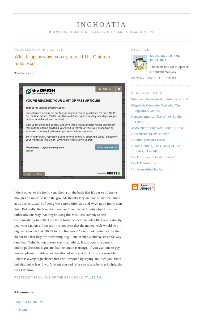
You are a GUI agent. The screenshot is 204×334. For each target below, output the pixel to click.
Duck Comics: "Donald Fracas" (153, 157)
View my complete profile (154, 78)
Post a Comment (30, 302)
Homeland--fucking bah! (148, 169)
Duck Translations (143, 163)
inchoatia (102, 24)
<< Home (21, 309)
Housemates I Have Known (150, 134)
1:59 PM (95, 277)
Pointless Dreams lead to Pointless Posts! (159, 99)
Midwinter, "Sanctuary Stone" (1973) (157, 128)
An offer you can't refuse (148, 140)
